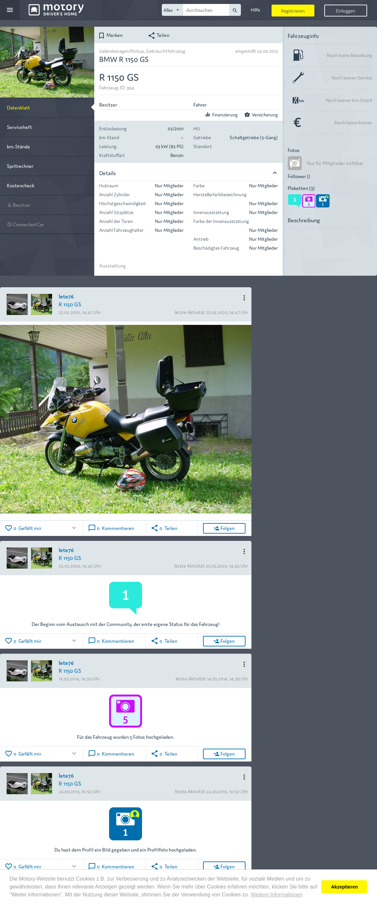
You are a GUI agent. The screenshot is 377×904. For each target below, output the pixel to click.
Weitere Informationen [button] (277, 894)
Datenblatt (18, 107)
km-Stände (18, 146)
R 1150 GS (70, 303)
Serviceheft (19, 127)
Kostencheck (20, 185)
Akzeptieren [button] (344, 886)
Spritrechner (20, 166)
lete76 (66, 296)
